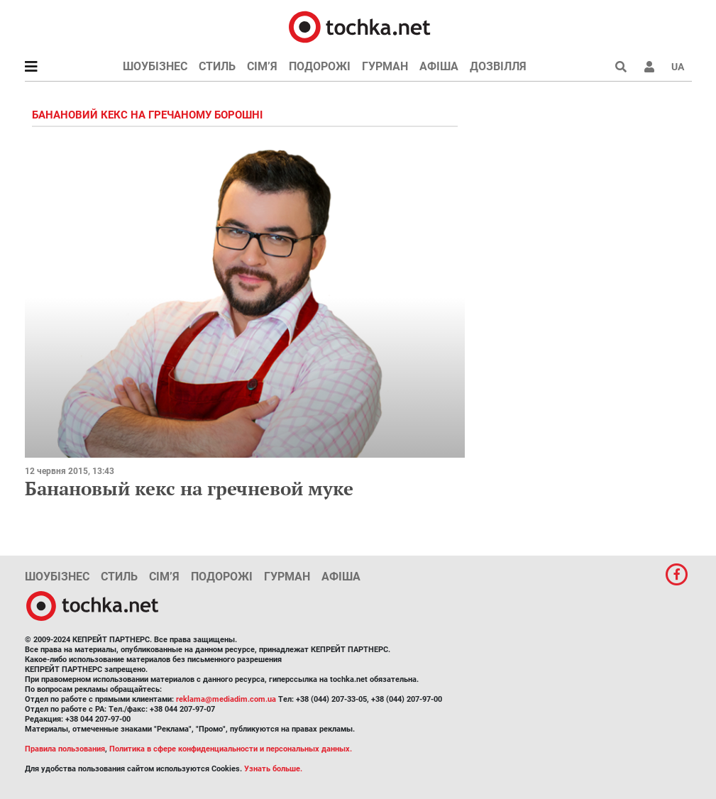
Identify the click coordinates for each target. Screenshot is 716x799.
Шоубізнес (155, 66)
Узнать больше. (273, 768)
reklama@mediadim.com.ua (226, 699)
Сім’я (262, 66)
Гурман (385, 66)
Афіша (438, 66)
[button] (649, 66)
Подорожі (320, 66)
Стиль (217, 66)
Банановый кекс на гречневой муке (189, 488)
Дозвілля (498, 66)
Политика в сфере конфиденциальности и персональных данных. (230, 749)
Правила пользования (65, 749)
